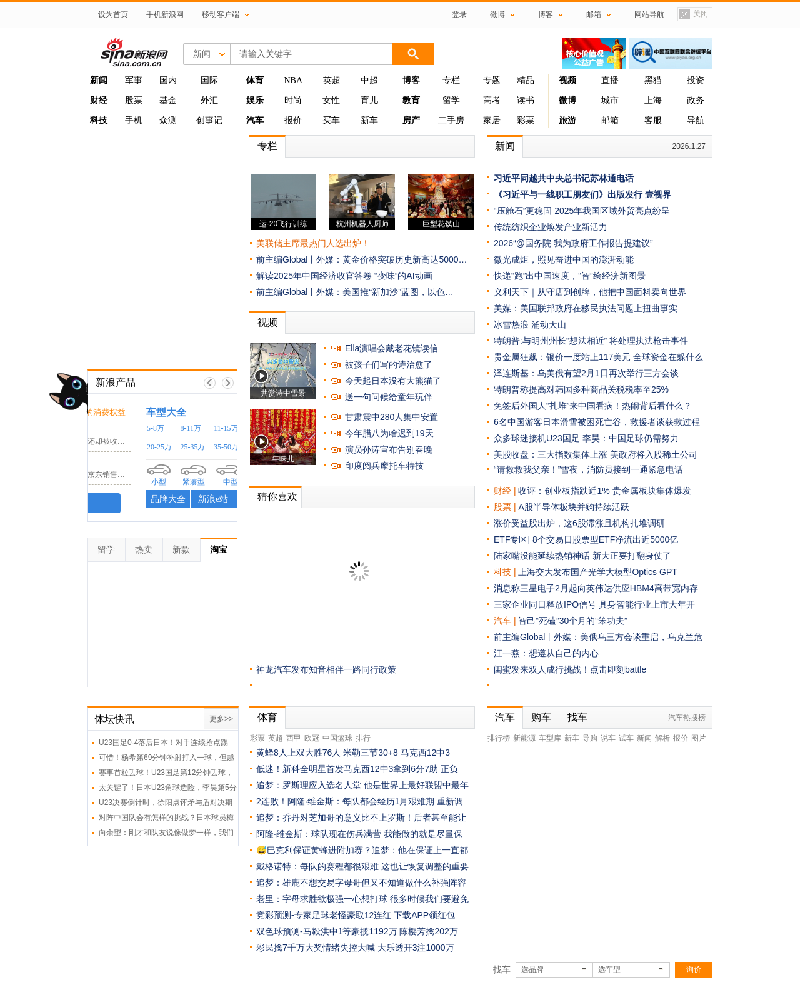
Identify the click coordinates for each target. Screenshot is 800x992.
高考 (492, 100)
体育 (268, 717)
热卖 (143, 549)
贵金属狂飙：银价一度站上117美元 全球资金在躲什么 (598, 357)
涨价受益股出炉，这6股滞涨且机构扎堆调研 (579, 523)
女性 (331, 100)
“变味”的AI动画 (403, 276)
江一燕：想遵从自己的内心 (546, 653)
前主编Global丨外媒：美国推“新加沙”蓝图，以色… (355, 292)
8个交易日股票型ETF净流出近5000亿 (605, 539)
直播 (610, 80)
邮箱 (610, 120)
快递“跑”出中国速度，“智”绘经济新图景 (570, 276)
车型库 (550, 738)
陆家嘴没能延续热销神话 (542, 556)
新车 (369, 120)
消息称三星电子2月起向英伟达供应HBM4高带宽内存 (596, 588)
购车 (541, 717)
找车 (578, 717)
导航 (695, 120)
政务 (695, 100)
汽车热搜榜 (687, 717)
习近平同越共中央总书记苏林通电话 (564, 178)
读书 (525, 100)
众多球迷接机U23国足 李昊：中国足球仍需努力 (586, 438)
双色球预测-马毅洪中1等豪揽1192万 (327, 931)
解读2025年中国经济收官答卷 (314, 276)
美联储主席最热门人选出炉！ (313, 243)
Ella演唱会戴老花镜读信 (391, 348)
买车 (331, 120)
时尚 (293, 100)
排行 (363, 738)
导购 (590, 738)
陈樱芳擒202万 (428, 931)
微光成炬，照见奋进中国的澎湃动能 (564, 259)
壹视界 (658, 194)
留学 (451, 100)
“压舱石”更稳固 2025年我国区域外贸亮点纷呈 (582, 211)
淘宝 (219, 549)
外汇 (209, 100)
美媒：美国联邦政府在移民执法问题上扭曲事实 (586, 308)
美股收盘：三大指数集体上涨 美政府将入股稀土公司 (596, 454)
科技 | (506, 572)
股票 (133, 100)
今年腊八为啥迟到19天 (389, 433)
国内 (168, 80)
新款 (181, 549)
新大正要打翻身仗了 (631, 556)
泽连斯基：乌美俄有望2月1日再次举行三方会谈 (586, 373)
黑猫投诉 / (118, 411)
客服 (653, 120)
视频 (268, 322)
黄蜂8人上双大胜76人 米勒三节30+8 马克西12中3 (353, 753)
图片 (698, 738)
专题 (492, 80)
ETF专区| (513, 539)
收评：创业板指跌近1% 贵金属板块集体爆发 (604, 491)
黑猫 (653, 80)
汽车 (502, 621)
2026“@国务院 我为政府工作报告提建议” (573, 243)
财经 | (506, 491)
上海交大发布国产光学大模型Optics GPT (597, 572)
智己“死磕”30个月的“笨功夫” (572, 621)
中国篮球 (337, 738)
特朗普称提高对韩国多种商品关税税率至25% (581, 389)
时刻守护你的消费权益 (183, 412)
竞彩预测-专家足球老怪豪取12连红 (323, 915)
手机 (133, 120)
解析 (662, 738)
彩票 (525, 120)
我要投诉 (163, 503)
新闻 (505, 146)
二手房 (451, 120)
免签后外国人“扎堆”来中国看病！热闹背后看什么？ (593, 406)
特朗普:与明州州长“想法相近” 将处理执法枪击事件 (591, 341)
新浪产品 (116, 382)
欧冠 (311, 738)
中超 (369, 80)
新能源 (524, 738)
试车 (626, 738)
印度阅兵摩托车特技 (384, 466)
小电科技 (113, 429)
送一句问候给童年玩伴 (388, 397)
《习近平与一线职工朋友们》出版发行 (568, 194)
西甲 (293, 738)
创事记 (209, 120)
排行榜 (499, 738)
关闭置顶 (693, 15)
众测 (168, 120)
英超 (332, 80)
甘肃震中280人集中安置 (391, 417)
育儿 (369, 100)
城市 (610, 100)
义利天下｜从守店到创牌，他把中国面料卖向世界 (590, 292)
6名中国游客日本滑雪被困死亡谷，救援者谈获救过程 (597, 422)
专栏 (451, 80)
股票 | (506, 507)
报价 (293, 120)
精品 (525, 80)
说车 (608, 738)
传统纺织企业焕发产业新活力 (551, 227)
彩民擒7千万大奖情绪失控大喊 (315, 948)
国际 (209, 80)
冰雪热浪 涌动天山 (530, 324)
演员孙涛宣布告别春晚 (388, 449)
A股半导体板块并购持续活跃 (573, 507)
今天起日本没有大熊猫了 (393, 381)
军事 (133, 80)
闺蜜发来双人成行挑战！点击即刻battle (570, 669)
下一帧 (228, 383)
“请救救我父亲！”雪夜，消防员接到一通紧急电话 (588, 469)
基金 (168, 100)
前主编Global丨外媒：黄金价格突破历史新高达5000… (362, 259)
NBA (293, 80)
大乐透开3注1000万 (416, 948)
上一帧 (210, 383)
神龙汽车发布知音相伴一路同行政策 (326, 669)
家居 (492, 120)
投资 (695, 80)
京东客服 (113, 462)
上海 (653, 100)
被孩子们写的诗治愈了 (388, 364)
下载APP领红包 (424, 915)
